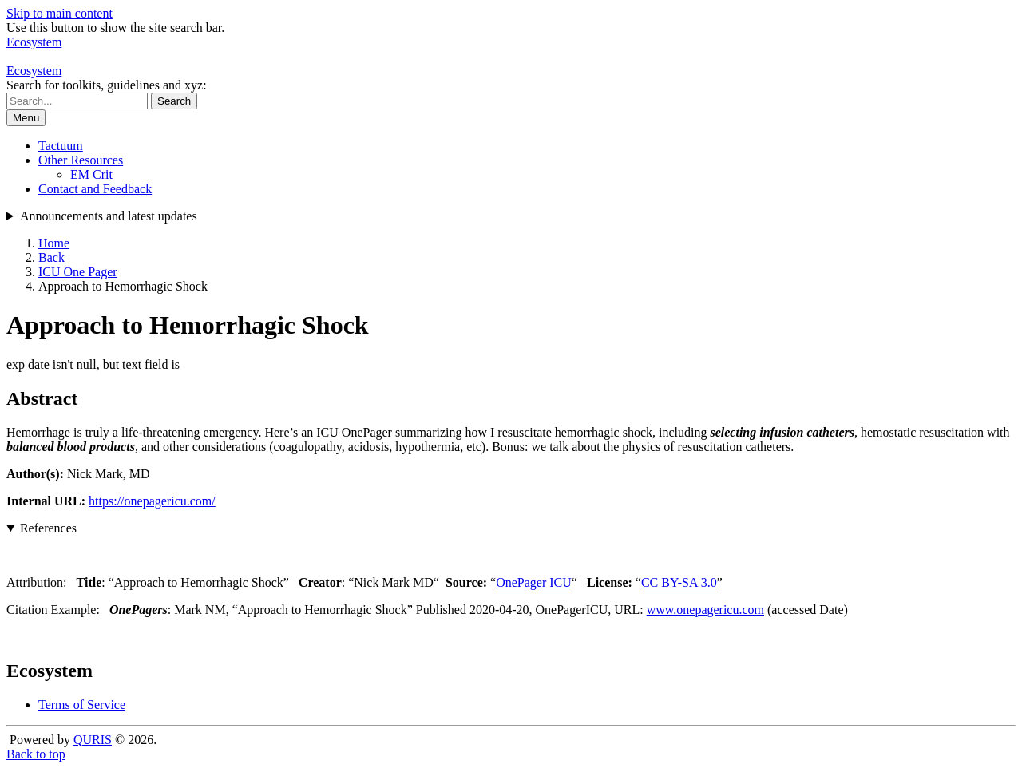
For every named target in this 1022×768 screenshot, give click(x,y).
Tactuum (60, 145)
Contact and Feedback (95, 189)
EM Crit (91, 174)
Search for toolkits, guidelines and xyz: (106, 85)
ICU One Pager (77, 272)
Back (51, 257)
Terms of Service (81, 704)
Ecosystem (33, 70)
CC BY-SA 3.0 (679, 582)
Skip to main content (59, 13)
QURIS (92, 739)
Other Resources (80, 160)
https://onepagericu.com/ (152, 501)
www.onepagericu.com (705, 609)
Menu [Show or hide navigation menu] (26, 118)
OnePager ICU (534, 582)
